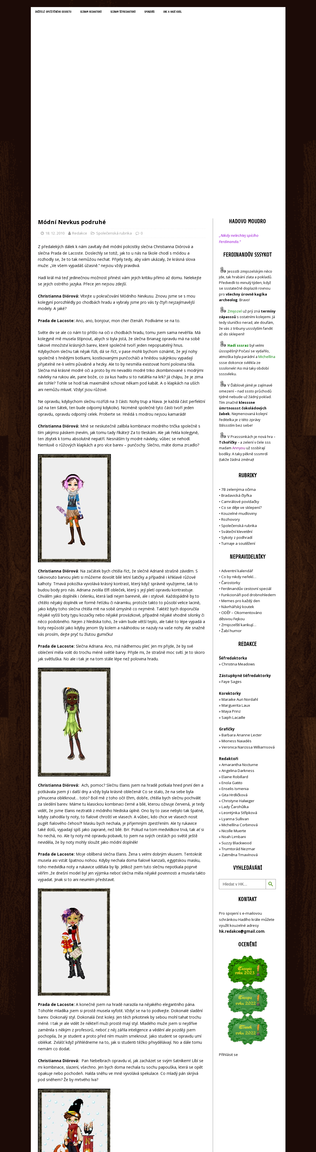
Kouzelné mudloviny (239, 392)
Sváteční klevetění (236, 410)
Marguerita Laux (236, 584)
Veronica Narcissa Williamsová (248, 626)
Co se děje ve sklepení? (241, 386)
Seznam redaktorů (103, 12)
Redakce (79, 112)
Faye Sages (232, 560)
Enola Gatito (232, 662)
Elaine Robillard (235, 656)
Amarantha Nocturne (239, 643)
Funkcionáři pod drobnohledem (248, 473)
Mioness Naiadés (236, 620)
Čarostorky (230, 462)
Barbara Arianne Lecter (242, 614)
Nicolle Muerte (234, 710)
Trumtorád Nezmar (238, 728)
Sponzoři (172, 12)
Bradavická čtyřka (236, 374)
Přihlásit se (228, 933)
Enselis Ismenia (235, 668)
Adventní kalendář (237, 449)
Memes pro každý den (240, 480)
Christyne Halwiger (238, 680)
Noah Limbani (234, 716)
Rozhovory (230, 398)
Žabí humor (231, 510)
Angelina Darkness (237, 649)
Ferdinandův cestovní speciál (246, 467)
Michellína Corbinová (240, 704)
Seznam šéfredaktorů (141, 12)
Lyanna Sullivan (235, 697)
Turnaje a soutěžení (238, 422)
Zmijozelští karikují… (238, 504)
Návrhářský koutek (237, 486)
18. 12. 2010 (55, 112)
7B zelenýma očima (238, 368)
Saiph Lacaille (233, 596)
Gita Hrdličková (235, 673)
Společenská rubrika (114, 112)
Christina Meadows (238, 543)
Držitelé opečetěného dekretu (58, 12)
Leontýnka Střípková (239, 692)
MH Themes (117, 1139)
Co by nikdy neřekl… (238, 456)
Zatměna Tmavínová (240, 734)
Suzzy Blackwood (236, 721)
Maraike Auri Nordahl (240, 578)
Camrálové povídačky (240, 380)
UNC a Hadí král (199, 12)
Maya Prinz (231, 590)
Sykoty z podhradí (236, 416)
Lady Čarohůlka (235, 686)
